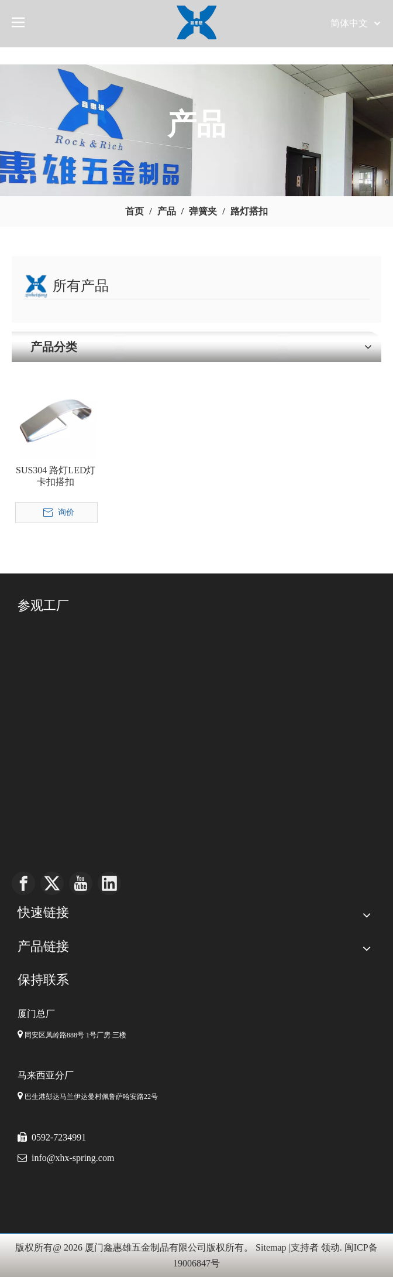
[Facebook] (23, 883)
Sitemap (271, 1247)
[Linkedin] (109, 883)
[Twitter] (52, 883)
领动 (330, 1247)
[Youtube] (80, 883)
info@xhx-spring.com (73, 1158)
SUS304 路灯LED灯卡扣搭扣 (55, 476)
